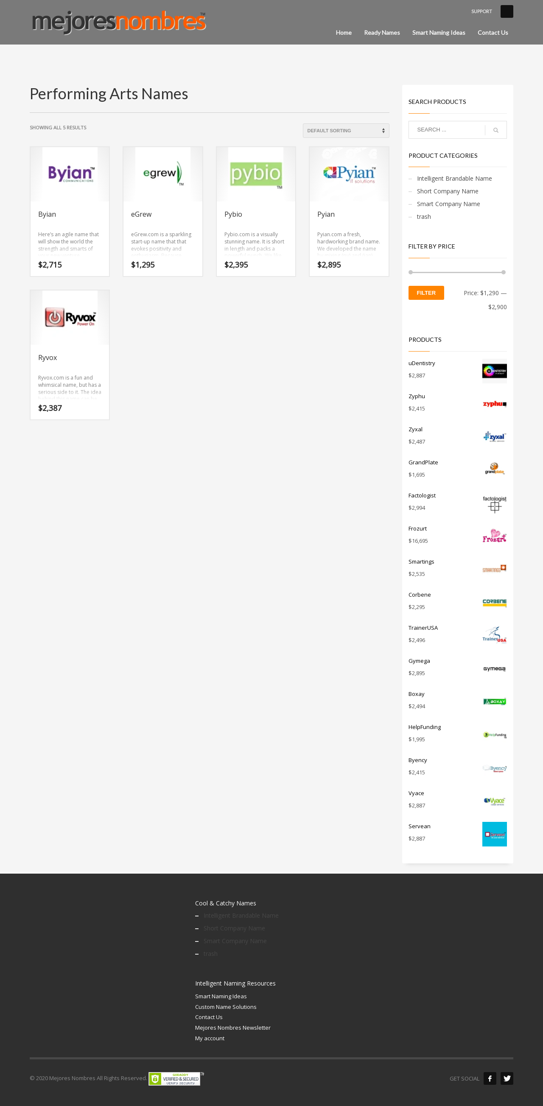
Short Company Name (448, 191)
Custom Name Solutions (226, 1007)
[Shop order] (346, 130)
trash (424, 216)
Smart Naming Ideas (221, 996)
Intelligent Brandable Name (454, 178)
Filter (426, 293)
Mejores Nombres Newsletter (233, 1027)
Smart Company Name (448, 204)
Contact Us (209, 1017)
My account (209, 1038)
